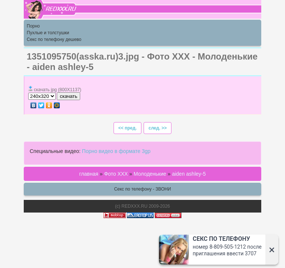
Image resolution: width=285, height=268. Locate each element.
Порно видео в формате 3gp (116, 151)
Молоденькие (150, 174)
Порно (33, 26)
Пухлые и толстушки (48, 32)
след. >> (157, 128)
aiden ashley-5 (189, 174)
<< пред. (127, 128)
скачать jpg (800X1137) (57, 89)
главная (88, 174)
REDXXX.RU (134, 206)
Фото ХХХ (116, 174)
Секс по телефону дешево (54, 39)
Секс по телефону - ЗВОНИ (142, 189)
